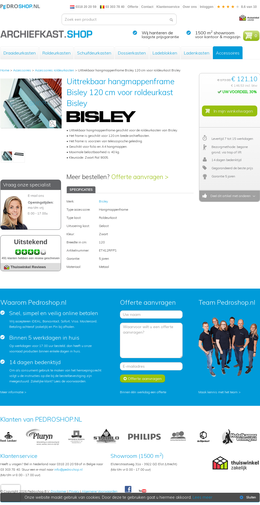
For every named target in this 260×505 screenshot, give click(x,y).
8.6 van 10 (236, 7)
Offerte (133, 7)
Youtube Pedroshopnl (142, 491)
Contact (147, 7)
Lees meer (203, 497)
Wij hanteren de (157, 32)
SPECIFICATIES (81, 190)
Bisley (103, 201)
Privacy (74, 491)
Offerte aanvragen (142, 378)
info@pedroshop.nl (68, 469)
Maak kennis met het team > (219, 392)
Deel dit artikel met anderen (230, 196)
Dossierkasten (132, 53)
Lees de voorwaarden (70, 381)
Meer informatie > (13, 392)
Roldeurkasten (56, 53)
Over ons (190, 7)
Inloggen (206, 7)
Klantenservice (168, 7)
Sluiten (247, 497)
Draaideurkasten (19, 53)
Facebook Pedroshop (128, 489)
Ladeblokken (164, 53)
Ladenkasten (196, 53)
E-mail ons (36, 195)
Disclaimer (58, 491)
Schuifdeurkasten (94, 53)
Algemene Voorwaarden (99, 491)
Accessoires (228, 53)
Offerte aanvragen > (139, 177)
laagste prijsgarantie (160, 36)
